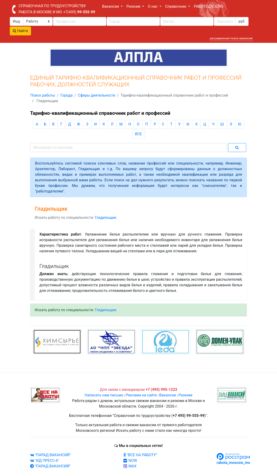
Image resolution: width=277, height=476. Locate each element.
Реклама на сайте (141, 395)
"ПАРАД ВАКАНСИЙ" (50, 455)
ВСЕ (138, 134)
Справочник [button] (176, 6)
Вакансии (167, 395)
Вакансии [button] (111, 6)
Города (66, 95)
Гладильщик (105, 217)
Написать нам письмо (104, 395)
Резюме (185, 395)
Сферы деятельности (96, 95)
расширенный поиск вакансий (231, 38)
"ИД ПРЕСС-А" (44, 460)
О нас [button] (153, 6)
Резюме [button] (133, 6)
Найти (20, 31)
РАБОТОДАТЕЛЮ (208, 6)
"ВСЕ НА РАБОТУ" (140, 455)
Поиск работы (42, 95)
